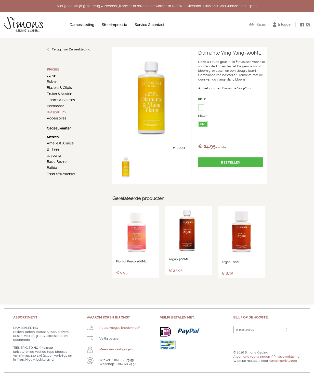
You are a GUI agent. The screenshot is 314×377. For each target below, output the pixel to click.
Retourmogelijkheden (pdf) (120, 328)
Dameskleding (82, 25)
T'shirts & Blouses (61, 100)
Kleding (53, 69)
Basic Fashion (57, 162)
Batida (52, 168)
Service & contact (149, 25)
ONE (203, 124)
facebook (302, 25)
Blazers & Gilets (59, 88)
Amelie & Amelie (60, 143)
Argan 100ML (231, 262)
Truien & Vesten (59, 94)
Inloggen (285, 24)
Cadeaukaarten (59, 128)
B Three (53, 149)
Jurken (52, 75)
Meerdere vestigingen (116, 349)
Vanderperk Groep (283, 361)
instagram (308, 24)
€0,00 (261, 25)
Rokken (52, 81)
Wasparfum (56, 112)
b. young (54, 155)
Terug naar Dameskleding (71, 49)
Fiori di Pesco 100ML (131, 261)
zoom (181, 148)
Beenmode (55, 106)
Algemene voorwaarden (251, 356)
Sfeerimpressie (114, 25)
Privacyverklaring (287, 356)
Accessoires (56, 118)
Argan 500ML (179, 259)
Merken (53, 137)
